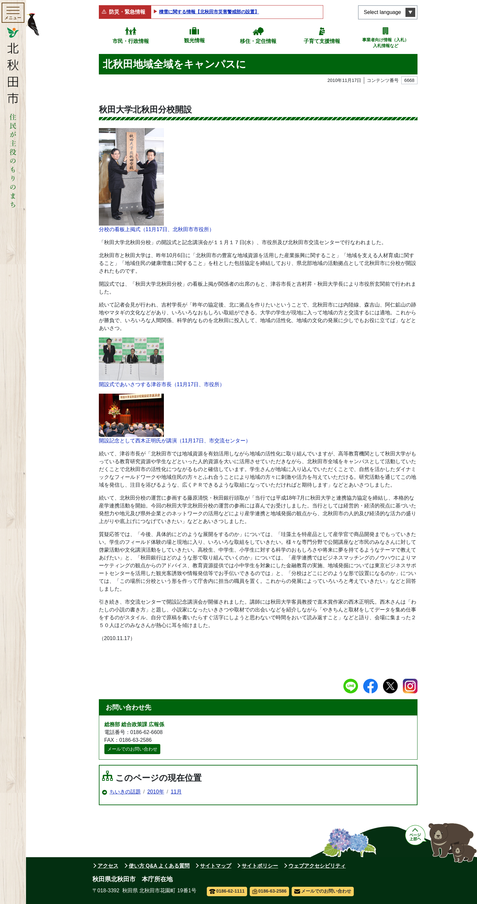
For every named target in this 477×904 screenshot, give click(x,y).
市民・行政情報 (131, 41)
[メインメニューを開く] (13, 13)
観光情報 (194, 40)
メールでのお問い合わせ (132, 749)
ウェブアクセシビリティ (317, 866)
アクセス (108, 866)
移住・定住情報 (258, 41)
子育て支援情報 (322, 41)
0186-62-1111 (227, 891)
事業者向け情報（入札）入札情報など (385, 42)
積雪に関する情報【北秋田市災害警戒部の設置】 (209, 11)
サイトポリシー (260, 866)
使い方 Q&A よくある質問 (159, 866)
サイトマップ (215, 866)
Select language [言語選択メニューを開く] (382, 12)
